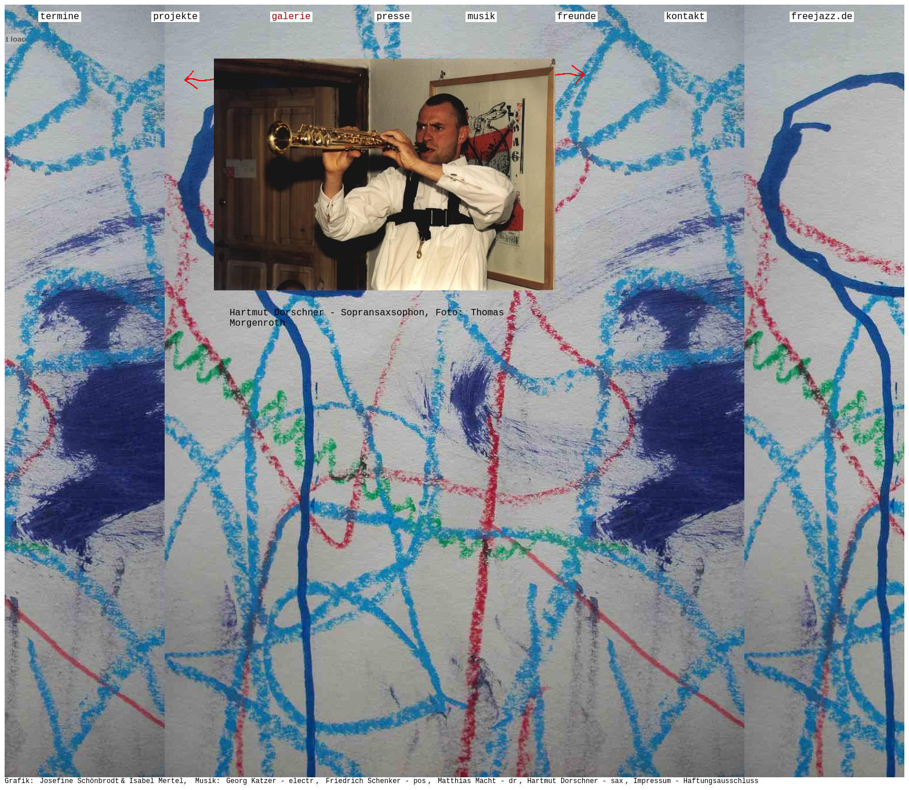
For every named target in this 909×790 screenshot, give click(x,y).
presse (393, 17)
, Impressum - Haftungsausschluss (691, 781)
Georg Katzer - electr (270, 781)
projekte (175, 17)
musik (481, 17)
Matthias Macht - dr (477, 781)
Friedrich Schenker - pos (376, 781)
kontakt (685, 17)
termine (59, 17)
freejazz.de (822, 17)
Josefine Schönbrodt (79, 781)
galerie (291, 17)
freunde (576, 17)
